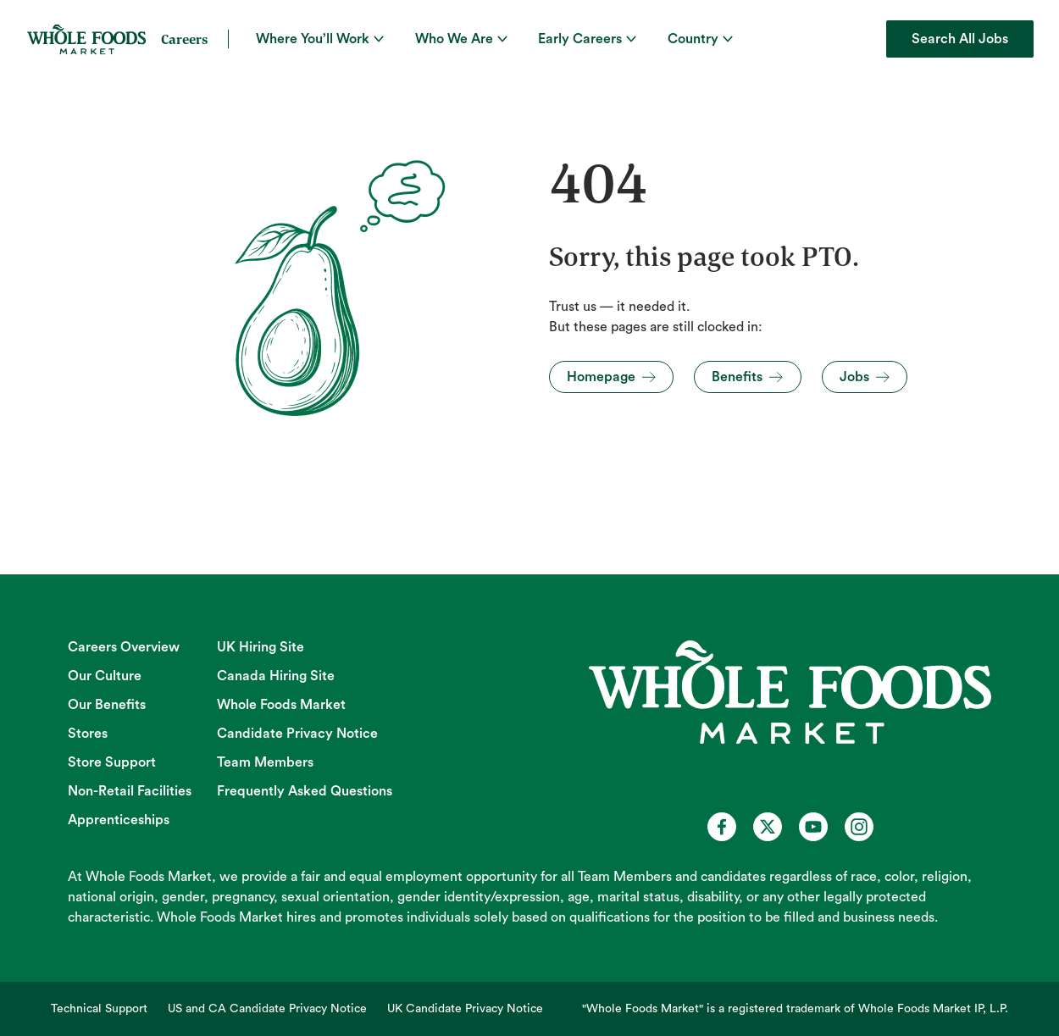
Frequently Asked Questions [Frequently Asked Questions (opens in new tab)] (304, 791)
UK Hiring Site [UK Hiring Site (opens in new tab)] (260, 647)
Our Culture (104, 676)
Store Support (112, 762)
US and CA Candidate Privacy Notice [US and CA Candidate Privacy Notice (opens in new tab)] (267, 1009)
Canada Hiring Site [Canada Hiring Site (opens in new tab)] (276, 676)
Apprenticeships (118, 820)
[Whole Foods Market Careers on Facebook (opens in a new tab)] (721, 826)
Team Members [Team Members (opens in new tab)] (265, 762)
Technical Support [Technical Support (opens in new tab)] (99, 1009)
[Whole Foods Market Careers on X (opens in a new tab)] (767, 826)
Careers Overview (124, 647)
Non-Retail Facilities (129, 791)
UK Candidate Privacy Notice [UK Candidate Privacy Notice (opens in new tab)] (465, 1009)
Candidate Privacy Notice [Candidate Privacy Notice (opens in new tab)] (297, 733)
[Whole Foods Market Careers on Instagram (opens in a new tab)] (859, 826)
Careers (184, 38)
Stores (88, 733)
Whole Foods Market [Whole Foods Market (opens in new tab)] (281, 705)
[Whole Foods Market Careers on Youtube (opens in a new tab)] (813, 826)
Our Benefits (107, 705)
